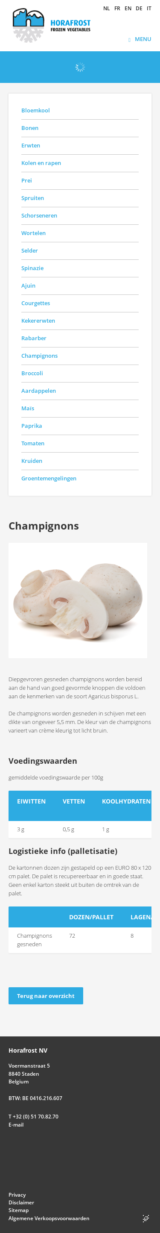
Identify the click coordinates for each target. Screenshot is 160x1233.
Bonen (29, 128)
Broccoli (32, 373)
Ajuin (28, 285)
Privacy (17, 1194)
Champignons (39, 355)
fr (117, 9)
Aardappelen (38, 390)
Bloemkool (35, 110)
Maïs (27, 408)
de (139, 9)
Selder (29, 250)
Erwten (30, 145)
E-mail (16, 1124)
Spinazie (32, 268)
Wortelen (33, 233)
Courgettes (35, 303)
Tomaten (32, 443)
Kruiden (31, 461)
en (128, 9)
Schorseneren (39, 215)
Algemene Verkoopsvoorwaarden (49, 1218)
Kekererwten (38, 320)
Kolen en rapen (41, 163)
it (149, 9)
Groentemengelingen (48, 478)
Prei (26, 180)
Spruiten (32, 198)
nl (106, 9)
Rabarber (34, 338)
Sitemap (19, 1210)
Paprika (31, 426)
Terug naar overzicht (46, 996)
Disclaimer (21, 1202)
